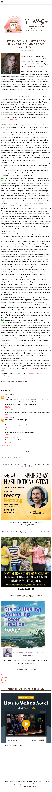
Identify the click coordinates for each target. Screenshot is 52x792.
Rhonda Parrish (10, 437)
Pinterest (4, 683)
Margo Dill (4, 384)
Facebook (4, 675)
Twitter (3, 680)
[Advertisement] (26, 763)
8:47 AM (7, 427)
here (28, 66)
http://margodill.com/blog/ (9, 376)
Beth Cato (6, 382)
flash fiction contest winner (21, 382)
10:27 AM (8, 442)
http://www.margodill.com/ (34, 373)
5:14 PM (7, 435)
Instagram (4, 677)
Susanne (8, 394)
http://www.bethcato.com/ (9, 120)
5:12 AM (7, 407)
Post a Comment (6, 445)
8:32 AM (7, 415)
